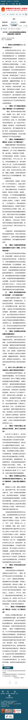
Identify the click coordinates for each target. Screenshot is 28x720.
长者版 (13, 3)
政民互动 (5, 25)
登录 (20, 25)
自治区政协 (16, 1)
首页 (14, 19)
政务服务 (23, 22)
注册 (25, 25)
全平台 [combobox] (3, 14)
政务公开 (14, 22)
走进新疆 (14, 25)
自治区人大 (9, 1)
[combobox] (7, 14)
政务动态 (5, 22)
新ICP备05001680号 (10, 702)
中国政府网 (3, 1)
